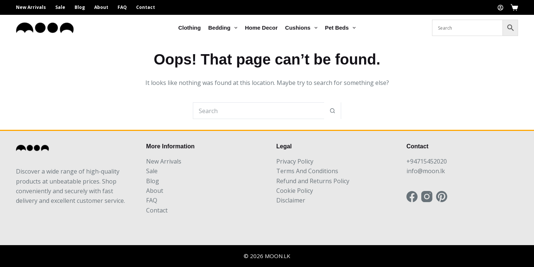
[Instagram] (426, 196)
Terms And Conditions (307, 171)
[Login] (500, 7)
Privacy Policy (294, 161)
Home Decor (261, 27)
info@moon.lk (425, 171)
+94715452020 (426, 161)
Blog (80, 7)
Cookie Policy (294, 191)
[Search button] (332, 110)
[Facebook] (412, 196)
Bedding (224, 27)
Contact (145, 7)
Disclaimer (290, 200)
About (101, 7)
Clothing (189, 27)
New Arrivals (31, 7)
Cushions (302, 27)
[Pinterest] (441, 196)
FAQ (122, 7)
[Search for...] (258, 110)
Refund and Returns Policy (312, 181)
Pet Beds (342, 27)
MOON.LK (277, 256)
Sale (60, 7)
